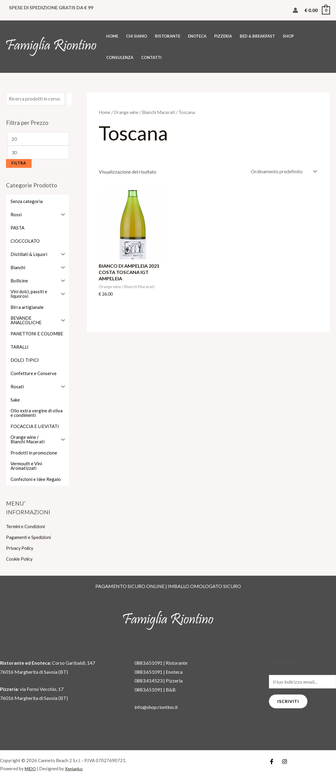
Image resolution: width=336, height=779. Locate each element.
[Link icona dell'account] (295, 10)
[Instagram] (284, 761)
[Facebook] (271, 761)
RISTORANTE (167, 36)
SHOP (288, 36)
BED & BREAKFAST (257, 36)
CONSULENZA (119, 57)
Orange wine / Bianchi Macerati (144, 112)
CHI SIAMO (136, 36)
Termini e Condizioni (27, 526)
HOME (112, 36)
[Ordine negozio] (283, 171)
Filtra (18, 163)
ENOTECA (197, 36)
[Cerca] (69, 98)
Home (104, 112)
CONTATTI (151, 57)
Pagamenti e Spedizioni (30, 537)
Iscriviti (288, 701)
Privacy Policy (20, 548)
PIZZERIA (223, 36)
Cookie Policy (20, 559)
